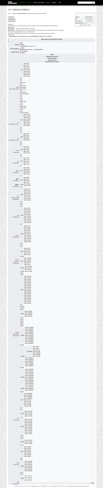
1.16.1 (21, 304)
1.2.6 (21, 90)
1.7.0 (21, 161)
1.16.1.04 (22, 308)
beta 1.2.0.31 (27, 76)
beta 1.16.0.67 (27, 301)
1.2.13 (21, 104)
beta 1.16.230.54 (28, 396)
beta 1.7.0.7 (26, 162)
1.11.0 (21, 194)
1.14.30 (22, 271)
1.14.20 (22, 267)
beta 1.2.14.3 (27, 122)
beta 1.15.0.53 (27, 277)
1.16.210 (22, 377)
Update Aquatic (12, 124)
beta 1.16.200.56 (29, 364)
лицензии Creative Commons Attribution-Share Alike (75, 486)
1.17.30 (22, 426)
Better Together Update (14, 88)
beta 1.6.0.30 (27, 152)
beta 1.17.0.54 (27, 403)
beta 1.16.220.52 (29, 390)
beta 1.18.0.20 (27, 446)
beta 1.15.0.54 (27, 279)
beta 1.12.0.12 (27, 219)
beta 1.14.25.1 (28, 269)
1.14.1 (21, 261)
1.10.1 (21, 187)
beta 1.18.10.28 (28, 470)
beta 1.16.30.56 (36, 354)
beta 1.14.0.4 (27, 253)
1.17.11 (21, 417)
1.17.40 (22, 441)
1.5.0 (21, 136)
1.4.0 (21, 119)
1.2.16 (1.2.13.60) (24, 112)
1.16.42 (21, 321)
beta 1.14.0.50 (27, 258)
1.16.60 (21, 324)
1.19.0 (92, 483)
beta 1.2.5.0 (22, 85)
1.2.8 (21, 96)
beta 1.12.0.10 (27, 216)
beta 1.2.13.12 (27, 119)
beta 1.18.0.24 (27, 453)
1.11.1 (21, 201)
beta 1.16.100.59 (29, 341)
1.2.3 (21, 81)
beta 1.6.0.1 (26, 146)
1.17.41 (21, 445)
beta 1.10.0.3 (27, 183)
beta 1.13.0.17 (27, 240)
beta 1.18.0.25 (27, 454)
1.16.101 (22, 345)
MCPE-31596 (11, 30)
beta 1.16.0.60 (27, 293)
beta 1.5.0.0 (26, 133)
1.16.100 (22, 335)
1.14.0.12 (22, 256)
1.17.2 (21, 409)
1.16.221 (22, 391)
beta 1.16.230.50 (28, 393)
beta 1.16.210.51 (29, 370)
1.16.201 (22, 367)
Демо (21, 43)
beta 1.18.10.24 (28, 466)
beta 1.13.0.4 (27, 229)
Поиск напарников (39, 2)
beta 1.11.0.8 (27, 196)
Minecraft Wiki (44, 486)
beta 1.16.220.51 (29, 388)
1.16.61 (21, 325)
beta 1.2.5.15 (23, 89)
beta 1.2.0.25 (27, 74)
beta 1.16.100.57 (29, 338)
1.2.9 (21, 98)
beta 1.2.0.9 (26, 66)
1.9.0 (21, 179)
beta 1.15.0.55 (27, 281)
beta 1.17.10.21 (28, 412)
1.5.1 (21, 141)
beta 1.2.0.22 (27, 73)
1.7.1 (21, 166)
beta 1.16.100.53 (29, 332)
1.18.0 (21, 451)
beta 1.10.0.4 (27, 185)
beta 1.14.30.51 (28, 271)
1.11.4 (21, 206)
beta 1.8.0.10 (27, 169)
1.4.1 (21, 127)
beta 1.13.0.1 (27, 225)
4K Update (22, 52)
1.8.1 (21, 175)
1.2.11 (21, 103)
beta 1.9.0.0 (26, 177)
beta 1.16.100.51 (29, 329)
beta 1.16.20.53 (28, 314)
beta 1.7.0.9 (26, 164)
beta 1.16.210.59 (29, 381)
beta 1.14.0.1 (27, 248)
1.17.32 (21, 435)
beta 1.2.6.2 (22, 92)
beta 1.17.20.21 (28, 421)
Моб (59, 2)
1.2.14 (21, 109)
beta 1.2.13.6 (23, 107)
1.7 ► (89, 25)
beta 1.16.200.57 (29, 365)
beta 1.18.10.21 (28, 462)
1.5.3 (21, 144)
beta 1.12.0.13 (27, 220)
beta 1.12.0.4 (27, 211)
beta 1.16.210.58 (29, 380)
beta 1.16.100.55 (29, 335)
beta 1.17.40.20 (28, 440)
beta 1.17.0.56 (27, 404)
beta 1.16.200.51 (29, 357)
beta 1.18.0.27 (27, 456)
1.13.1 (21, 243)
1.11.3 (21, 204)
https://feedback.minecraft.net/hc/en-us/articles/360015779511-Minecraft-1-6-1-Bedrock (30, 36)
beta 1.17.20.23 (28, 424)
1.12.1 (21, 224)
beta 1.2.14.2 (27, 120)
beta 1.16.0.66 (27, 300)
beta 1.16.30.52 (36, 351)
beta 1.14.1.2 (27, 262)
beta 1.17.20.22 (28, 422)
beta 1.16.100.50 (29, 327)
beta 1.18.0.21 (27, 448)
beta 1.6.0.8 (26, 151)
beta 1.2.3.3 (22, 82)
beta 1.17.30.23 (28, 430)
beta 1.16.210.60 (29, 383)
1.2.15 (21, 111)
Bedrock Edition (89, 16)
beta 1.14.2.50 (28, 266)
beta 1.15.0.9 (36, 348)
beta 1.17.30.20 (28, 425)
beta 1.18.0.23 (27, 451)
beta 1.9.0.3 (26, 180)
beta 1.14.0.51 (27, 259)
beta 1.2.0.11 (27, 68)
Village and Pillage (15, 197)
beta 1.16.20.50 (28, 311)
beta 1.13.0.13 (27, 235)
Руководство (16, 199)
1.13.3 (21, 246)
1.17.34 (21, 438)
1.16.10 (21, 309)
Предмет (53, 2)
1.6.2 (21, 156)
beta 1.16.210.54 (29, 374)
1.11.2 (21, 203)
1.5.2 (21, 143)
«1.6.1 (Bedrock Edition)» (34, 486)
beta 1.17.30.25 (28, 433)
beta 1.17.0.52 (27, 401)
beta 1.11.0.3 (27, 190)
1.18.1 (21, 458)
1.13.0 (21, 233)
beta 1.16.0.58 (27, 290)
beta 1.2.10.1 (23, 101)
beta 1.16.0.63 (27, 296)
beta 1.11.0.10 (27, 200)
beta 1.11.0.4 (27, 192)
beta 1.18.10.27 (28, 469)
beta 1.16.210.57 (29, 378)
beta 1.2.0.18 (27, 71)
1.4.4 (21, 132)
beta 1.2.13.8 (27, 114)
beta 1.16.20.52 (28, 312)
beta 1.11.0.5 (27, 193)
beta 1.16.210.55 (29, 375)
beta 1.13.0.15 (27, 237)
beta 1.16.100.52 (29, 330)
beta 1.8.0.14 (27, 174)
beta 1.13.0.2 (27, 227)
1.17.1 (21, 407)
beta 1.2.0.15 (27, 69)
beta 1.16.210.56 (29, 377)
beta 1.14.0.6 (27, 254)
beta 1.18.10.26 (28, 467)
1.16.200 (22, 356)
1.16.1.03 (22, 306)
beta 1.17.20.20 (28, 419)
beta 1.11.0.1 (27, 188)
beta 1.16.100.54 (29, 333)
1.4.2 (21, 128)
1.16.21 (21, 317)
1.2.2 (21, 79)
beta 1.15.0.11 (36, 349)
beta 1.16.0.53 (27, 285)
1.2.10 (21, 100)
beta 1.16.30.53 (36, 353)
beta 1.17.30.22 (28, 428)
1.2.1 (21, 77)
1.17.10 (22, 413)
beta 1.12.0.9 (27, 214)
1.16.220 (22, 388)
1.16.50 (21, 322)
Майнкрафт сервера (25, 2)
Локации (22, 44)
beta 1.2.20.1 (27, 123)
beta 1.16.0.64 (27, 298)
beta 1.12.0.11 (27, 217)
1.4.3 (21, 130)
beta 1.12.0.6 (27, 212)
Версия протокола (79, 23)
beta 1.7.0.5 (26, 161)
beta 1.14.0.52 (27, 261)
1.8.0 (21, 170)
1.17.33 (21, 436)
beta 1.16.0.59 (27, 292)
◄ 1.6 (81, 25)
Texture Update (23, 51)
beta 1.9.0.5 (26, 182)
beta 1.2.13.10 (27, 116)
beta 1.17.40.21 (28, 441)
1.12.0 (21, 215)
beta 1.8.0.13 (27, 172)
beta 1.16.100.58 (29, 340)
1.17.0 (21, 399)
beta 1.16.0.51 (27, 284)
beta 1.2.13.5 (23, 106)
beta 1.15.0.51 (27, 276)
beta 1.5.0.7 (26, 138)
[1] (46, 13)
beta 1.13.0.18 (27, 241)
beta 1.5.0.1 (26, 135)
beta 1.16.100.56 (29, 336)
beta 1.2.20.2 (27, 125)
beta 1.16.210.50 (29, 369)
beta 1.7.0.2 (26, 157)
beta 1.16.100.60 (29, 343)
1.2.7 (21, 95)
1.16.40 (21, 319)
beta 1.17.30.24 (28, 432)
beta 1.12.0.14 (27, 222)
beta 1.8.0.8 (26, 167)
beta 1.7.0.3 (26, 159)
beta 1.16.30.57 (36, 356)
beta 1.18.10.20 (28, 461)
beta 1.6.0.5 (26, 148)
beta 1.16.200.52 (29, 359)
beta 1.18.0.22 (27, 450)
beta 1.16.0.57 (27, 288)
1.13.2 (21, 245)
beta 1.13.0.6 (27, 232)
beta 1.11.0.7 (27, 195)
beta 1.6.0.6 (26, 149)
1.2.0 (21, 69)
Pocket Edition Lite (24, 46)
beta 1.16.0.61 (27, 295)
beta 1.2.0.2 (26, 63)
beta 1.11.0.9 (27, 198)
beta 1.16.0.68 (27, 303)
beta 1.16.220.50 (29, 386)
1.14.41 (21, 273)
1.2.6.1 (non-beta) (24, 93)
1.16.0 (21, 289)
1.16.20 (22, 313)
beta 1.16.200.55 (29, 362)
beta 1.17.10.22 (28, 414)
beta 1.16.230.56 (28, 398)
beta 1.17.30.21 (28, 427)
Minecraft (48, 39)
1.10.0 (21, 184)
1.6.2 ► (85, 25)
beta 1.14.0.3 (27, 251)
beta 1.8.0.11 (27, 170)
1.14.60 (21, 274)
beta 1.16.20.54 (28, 316)
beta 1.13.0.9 (27, 233)
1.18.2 (21, 459)
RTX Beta (29, 351)
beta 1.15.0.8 (36, 346)
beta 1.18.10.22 (28, 464)
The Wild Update (15, 483)
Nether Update (16, 334)
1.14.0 (21, 251)
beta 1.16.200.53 (29, 361)
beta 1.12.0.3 (27, 209)
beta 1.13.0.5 (27, 230)
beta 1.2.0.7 (26, 65)
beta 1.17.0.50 (27, 399)
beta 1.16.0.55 (27, 287)
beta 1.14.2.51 (28, 267)
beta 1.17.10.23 (28, 416)
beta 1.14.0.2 (27, 249)
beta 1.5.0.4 (26, 136)
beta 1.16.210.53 (29, 372)
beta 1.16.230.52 (28, 395)
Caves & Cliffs (16, 420)
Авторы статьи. (86, 486)
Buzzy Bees (16, 261)
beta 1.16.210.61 (29, 385)
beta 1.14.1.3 (27, 264)
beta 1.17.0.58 (27, 406)
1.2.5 (21, 84)
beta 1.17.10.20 (28, 411)
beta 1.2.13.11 (27, 117)
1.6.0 (21, 149)
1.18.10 (22, 466)
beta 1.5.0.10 (27, 140)
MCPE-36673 (11, 28)
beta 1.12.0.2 (27, 208)
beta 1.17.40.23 (28, 443)
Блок (47, 2)
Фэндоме (54, 486)
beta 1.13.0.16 (27, 238)
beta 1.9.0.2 (26, 179)
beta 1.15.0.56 (27, 282)
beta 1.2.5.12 (23, 87)
